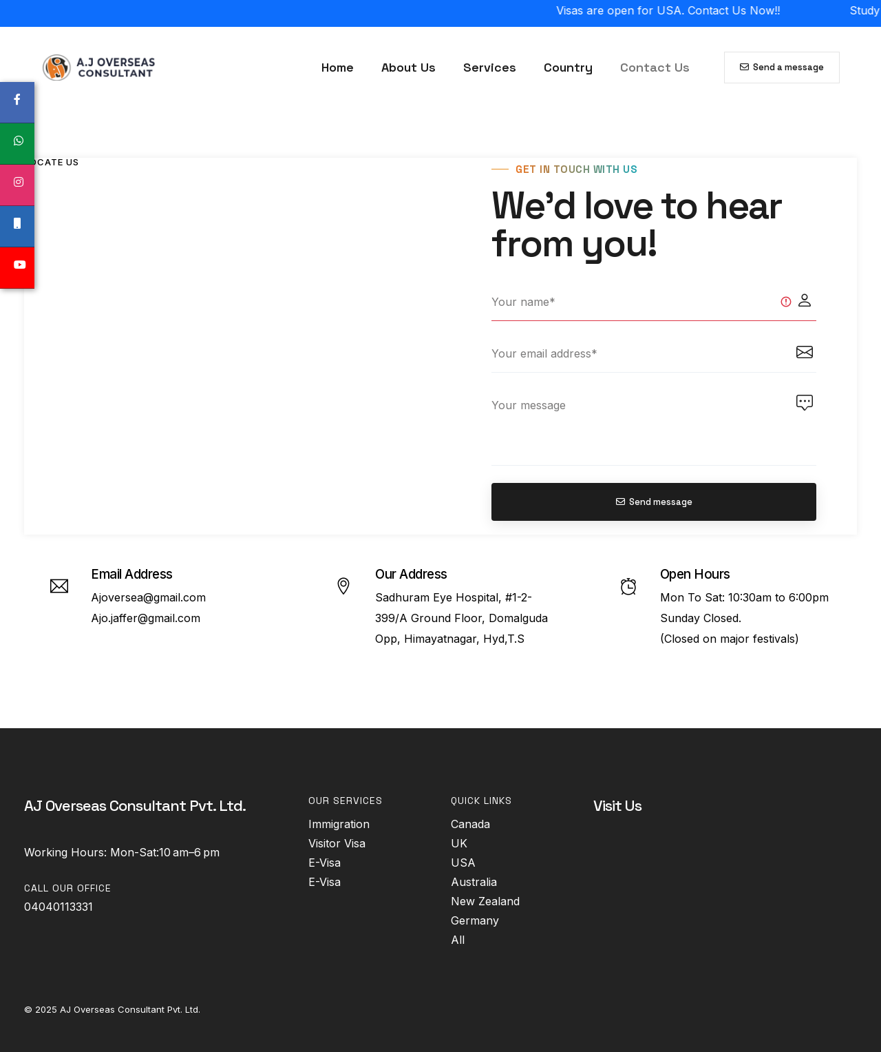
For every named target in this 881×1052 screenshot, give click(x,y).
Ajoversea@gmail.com (148, 597)
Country (568, 67)
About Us (408, 67)
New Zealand (485, 901)
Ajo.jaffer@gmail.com (145, 618)
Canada (470, 824)
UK (459, 843)
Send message (654, 502)
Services (489, 67)
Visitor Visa (336, 843)
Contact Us (655, 67)
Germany (475, 920)
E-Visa (324, 862)
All (458, 940)
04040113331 (58, 907)
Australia (474, 882)
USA (463, 862)
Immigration (339, 824)
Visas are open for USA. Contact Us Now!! (692, 10)
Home (337, 67)
